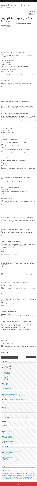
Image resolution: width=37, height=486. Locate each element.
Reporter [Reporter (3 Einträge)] (9, 478)
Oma (7, 352)
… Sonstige (5, 374)
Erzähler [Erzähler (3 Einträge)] (30, 473)
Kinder (4, 352)
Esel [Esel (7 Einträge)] (33, 473)
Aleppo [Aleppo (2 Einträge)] (4, 473)
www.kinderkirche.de (6, 462)
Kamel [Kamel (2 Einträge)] (6, 477)
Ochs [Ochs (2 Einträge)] (31, 477)
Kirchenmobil (5, 425)
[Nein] (35, 483)
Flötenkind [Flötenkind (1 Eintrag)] (6, 475)
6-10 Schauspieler (6, 382)
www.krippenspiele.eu (15, 5)
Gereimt (5, 378)
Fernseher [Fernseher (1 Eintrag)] (3, 475)
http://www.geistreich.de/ (7, 436)
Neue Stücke (5, 408)
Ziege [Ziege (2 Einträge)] (30, 478)
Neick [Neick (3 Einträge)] (24, 477)
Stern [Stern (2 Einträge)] (17, 478)
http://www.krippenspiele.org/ (7, 454)
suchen (4, 409)
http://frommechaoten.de (7, 448)
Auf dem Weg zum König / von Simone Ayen (10, 394)
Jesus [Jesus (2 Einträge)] (4, 477)
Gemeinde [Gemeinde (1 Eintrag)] (18, 475)
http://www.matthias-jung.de (7, 456)
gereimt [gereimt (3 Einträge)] (21, 475)
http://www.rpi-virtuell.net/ (7, 440)
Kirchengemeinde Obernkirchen (8, 441)
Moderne (5, 379)
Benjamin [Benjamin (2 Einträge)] (16, 473)
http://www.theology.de (6, 458)
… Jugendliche (5, 367)
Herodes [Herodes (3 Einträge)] (27, 475)
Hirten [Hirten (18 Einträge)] (31, 475)
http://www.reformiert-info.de (7, 457)
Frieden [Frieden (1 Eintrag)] (9, 475)
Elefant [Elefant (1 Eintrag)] (23, 473)
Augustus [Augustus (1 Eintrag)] (11, 473)
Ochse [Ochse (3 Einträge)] (33, 477)
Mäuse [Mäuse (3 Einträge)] (21, 477)
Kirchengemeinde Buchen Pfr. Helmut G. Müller (10, 459)
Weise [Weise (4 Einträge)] (23, 478)
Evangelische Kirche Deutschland (8, 432)
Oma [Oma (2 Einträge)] (7, 478)
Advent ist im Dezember (7, 431)
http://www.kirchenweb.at (7, 453)
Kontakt (4, 407)
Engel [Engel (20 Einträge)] (26, 473)
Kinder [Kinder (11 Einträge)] (9, 477)
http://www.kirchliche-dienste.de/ (8, 437)
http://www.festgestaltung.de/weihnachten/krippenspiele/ (12, 451)
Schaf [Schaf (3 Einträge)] (12, 478)
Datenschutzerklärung (6, 406)
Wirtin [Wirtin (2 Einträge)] (28, 478)
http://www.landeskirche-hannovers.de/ (9, 438)
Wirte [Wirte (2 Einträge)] (26, 478)
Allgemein (4, 385)
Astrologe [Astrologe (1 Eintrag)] (8, 473)
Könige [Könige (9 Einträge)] (13, 477)
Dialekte (5, 376)
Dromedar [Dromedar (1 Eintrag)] (21, 473)
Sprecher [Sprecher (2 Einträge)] (15, 478)
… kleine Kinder (5, 371)
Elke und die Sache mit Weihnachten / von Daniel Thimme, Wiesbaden (14, 399)
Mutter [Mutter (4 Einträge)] (18, 477)
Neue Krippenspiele (6, 388)
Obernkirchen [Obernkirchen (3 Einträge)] (27, 477)
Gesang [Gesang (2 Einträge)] (24, 475)
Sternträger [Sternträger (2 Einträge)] (20, 478)
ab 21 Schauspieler (6, 383)
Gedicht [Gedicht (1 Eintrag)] (16, 475)
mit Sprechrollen (6, 368)
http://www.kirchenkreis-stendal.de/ (8, 452)
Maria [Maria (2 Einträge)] (16, 477)
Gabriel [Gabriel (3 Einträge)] (11, 475)
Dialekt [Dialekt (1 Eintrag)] (19, 473)
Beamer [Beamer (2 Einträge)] (13, 473)
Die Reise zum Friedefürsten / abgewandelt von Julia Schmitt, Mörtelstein (15, 395)
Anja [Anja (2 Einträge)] (6, 473)
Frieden (5, 377)
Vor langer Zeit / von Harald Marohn (9, 398)
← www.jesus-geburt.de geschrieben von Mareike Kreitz (9, 357)
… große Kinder (5, 363)
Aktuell (4, 384)
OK (18, 484)
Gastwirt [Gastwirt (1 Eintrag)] (14, 475)
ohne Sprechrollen (7, 366)
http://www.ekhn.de (6, 435)
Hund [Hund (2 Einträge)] (34, 475)
